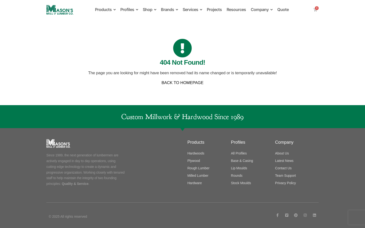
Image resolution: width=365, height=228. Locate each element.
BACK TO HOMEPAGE (182, 82)
